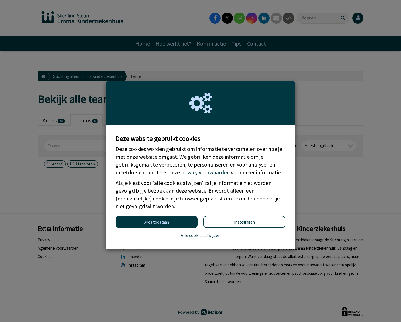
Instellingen (244, 222)
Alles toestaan (156, 222)
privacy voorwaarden (205, 172)
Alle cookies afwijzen (201, 235)
